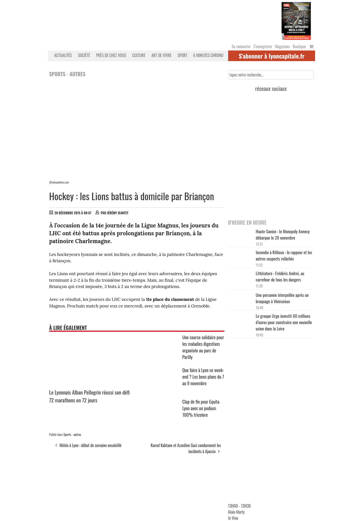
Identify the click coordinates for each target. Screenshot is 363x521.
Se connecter (241, 46)
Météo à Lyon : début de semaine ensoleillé (90, 445)
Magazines (282, 46)
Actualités (63, 55)
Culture (138, 55)
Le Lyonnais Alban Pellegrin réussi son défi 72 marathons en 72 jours (89, 396)
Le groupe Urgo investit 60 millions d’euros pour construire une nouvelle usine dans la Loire (284, 322)
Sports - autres (72, 434)
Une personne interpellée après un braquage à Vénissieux (282, 298)
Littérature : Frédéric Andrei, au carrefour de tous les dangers (280, 276)
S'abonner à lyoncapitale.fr (272, 55)
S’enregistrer (262, 46)
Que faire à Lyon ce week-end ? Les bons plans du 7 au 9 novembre (203, 376)
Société (84, 55)
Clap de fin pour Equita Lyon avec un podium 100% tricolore (200, 408)
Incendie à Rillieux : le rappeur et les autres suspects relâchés (284, 255)
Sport (182, 55)
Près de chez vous (111, 55)
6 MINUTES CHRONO (208, 55)
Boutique (299, 46)
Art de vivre (162, 55)
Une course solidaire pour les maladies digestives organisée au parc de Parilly (203, 347)
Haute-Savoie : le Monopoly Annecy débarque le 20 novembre (283, 234)
